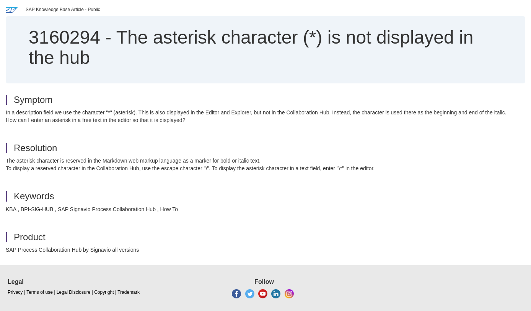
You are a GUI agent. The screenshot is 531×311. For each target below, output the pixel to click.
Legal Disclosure (74, 292)
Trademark (128, 292)
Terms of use (39, 292)
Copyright (104, 292)
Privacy (15, 292)
